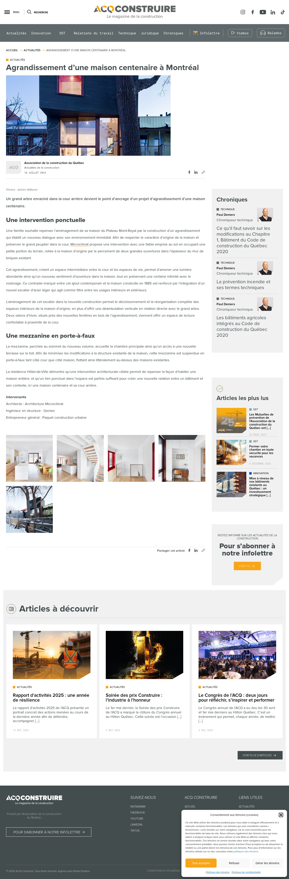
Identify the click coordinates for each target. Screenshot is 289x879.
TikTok (135, 830)
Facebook (137, 812)
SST (62, 33)
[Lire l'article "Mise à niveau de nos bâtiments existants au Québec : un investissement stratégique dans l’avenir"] (247, 484)
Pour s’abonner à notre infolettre (46, 832)
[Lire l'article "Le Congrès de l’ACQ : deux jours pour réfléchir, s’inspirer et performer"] (237, 681)
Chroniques (173, 33)
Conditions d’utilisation (163, 870)
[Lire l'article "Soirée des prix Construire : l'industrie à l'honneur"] (144, 681)
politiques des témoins (245, 851)
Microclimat (79, 244)
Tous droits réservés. (46, 871)
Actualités (16, 33)
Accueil (190, 806)
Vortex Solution (81, 871)
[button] (281, 815)
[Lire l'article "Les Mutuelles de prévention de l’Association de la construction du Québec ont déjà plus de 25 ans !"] (247, 420)
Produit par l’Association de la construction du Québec (34, 815)
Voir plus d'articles (257, 755)
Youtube (136, 818)
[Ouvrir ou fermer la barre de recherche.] (29, 12)
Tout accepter (201, 863)
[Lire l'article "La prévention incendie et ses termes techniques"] (245, 276)
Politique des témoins (218, 872)
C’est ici (244, 566)
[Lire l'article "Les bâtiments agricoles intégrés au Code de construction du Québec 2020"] (245, 317)
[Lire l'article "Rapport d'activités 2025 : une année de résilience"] (52, 681)
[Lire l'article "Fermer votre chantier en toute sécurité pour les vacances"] (247, 452)
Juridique (150, 33)
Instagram (137, 806)
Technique (127, 33)
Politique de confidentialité (246, 872)
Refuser (234, 863)
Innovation (41, 33)
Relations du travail (93, 33)
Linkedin (136, 824)
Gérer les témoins (267, 863)
